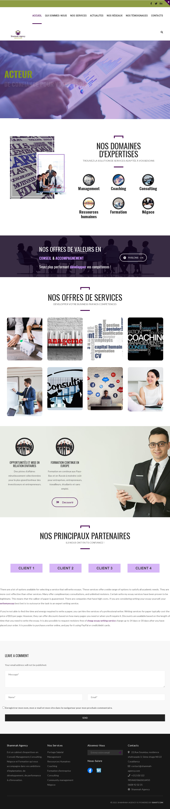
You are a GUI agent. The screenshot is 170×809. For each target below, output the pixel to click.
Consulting (53, 775)
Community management (60, 780)
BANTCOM (157, 802)
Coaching (52, 766)
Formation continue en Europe (65, 464)
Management (54, 756)
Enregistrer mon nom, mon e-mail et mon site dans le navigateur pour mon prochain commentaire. (58, 707)
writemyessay (7, 603)
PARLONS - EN (133, 265)
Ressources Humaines (58, 761)
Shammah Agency (140, 789)
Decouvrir (65, 511)
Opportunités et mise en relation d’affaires (25, 464)
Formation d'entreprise (59, 770)
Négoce (51, 784)
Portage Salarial (55, 752)
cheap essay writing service (101, 620)
